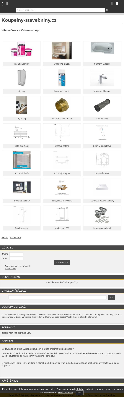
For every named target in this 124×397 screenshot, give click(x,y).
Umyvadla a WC (102, 173)
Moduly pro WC (62, 228)
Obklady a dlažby (62, 64)
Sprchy (21, 91)
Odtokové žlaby (22, 146)
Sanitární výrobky (102, 64)
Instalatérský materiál (62, 119)
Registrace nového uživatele (18, 266)
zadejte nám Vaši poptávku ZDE (16, 333)
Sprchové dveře (21, 173)
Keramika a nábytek (102, 228)
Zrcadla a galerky (22, 201)
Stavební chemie (62, 91)
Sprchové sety (21, 228)
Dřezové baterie (62, 146)
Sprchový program (62, 173)
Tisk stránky (15, 237)
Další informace (65, 393)
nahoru (5, 237)
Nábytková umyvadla (62, 201)
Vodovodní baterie (102, 91)
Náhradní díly (102, 119)
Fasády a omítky (21, 64)
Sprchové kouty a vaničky (102, 201)
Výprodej (22, 119)
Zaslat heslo (10, 269)
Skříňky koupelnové (102, 146)
